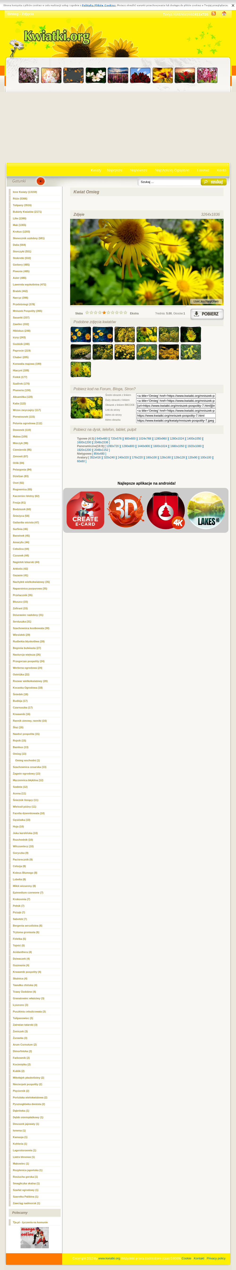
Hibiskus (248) (22, 330)
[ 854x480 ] (99, 453)
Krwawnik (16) (21, 714)
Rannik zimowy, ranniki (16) (30, 720)
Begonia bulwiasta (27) (27, 648)
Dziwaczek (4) (21, 958)
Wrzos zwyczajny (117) (27, 410)
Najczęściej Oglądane (172, 170)
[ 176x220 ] (137, 457)
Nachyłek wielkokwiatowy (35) (31, 581)
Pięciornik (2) (21, 1090)
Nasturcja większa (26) (27, 654)
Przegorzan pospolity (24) (29, 661)
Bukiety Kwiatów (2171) (27, 211)
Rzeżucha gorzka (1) (25, 1176)
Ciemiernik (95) (22, 449)
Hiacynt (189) (21, 370)
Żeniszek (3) (20, 1031)
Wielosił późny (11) (24, 806)
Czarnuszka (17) (23, 707)
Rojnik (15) (19, 740)
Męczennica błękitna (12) (28, 780)
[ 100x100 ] (206, 457)
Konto (221, 170)
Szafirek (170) (21, 383)
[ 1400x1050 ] (194, 438)
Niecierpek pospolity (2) (27, 1084)
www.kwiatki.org (109, 1258)
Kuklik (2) (19, 1071)
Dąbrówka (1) (21, 1110)
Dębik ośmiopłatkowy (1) (28, 1117)
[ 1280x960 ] (160, 438)
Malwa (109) (20, 436)
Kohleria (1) (20, 1143)
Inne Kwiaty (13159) (25, 191)
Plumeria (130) (22, 390)
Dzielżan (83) (21, 476)
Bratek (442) (20, 291)
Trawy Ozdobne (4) (24, 991)
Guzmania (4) (21, 965)
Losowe (203, 170)
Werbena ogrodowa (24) (27, 667)
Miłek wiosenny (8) (24, 886)
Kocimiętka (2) (22, 1064)
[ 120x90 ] (192, 457)
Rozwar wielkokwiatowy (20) (30, 681)
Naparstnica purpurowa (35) (30, 588)
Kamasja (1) (20, 1137)
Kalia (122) (19, 403)
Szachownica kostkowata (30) (31, 628)
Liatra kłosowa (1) (24, 1157)
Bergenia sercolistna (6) (27, 925)
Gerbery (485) (21, 264)
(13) (19, 753)
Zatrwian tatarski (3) (25, 1024)
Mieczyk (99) (20, 443)
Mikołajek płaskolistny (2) (28, 1077)
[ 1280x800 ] (128, 446)
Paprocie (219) (22, 350)
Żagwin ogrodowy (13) (26, 773)
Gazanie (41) (20, 575)
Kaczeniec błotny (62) (26, 496)
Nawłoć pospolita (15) (26, 733)
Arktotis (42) (20, 568)
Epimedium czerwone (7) (28, 892)
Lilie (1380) (19, 218)
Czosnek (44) (21, 555)
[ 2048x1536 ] (101, 442)
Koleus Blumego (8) (25, 872)
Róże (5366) (20, 198)
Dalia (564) (19, 244)
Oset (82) (18, 482)
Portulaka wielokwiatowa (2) (30, 1097)
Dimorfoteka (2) (22, 1051)
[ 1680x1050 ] (177, 446)
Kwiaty (96, 170)
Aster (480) (19, 277)
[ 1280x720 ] (112, 446)
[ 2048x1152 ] (101, 450)
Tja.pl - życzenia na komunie (30, 1222)
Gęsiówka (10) (21, 819)
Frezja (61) (19, 502)
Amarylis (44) (21, 542)
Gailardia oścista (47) (26, 522)
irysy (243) (19, 337)
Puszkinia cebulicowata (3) (29, 1011)
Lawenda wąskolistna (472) (29, 284)
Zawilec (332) (21, 324)
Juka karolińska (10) (25, 833)
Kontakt (199, 1258)
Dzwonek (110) (22, 429)
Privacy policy (216, 1258)
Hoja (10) (18, 826)
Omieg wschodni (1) (27, 760)
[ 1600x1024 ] (160, 446)
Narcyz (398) (20, 297)
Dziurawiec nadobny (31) (28, 615)
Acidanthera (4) (22, 952)
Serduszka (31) (22, 621)
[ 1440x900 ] (144, 446)
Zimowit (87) (20, 456)
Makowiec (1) (21, 1163)
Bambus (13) (21, 747)
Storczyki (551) (22, 251)
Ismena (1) (19, 1130)
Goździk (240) (21, 344)
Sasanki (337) (21, 317)
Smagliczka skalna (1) (26, 1183)
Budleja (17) (20, 700)
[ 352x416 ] (95, 457)
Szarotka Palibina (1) (25, 1196)
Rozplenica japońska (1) (27, 1170)
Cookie (186, 1258)
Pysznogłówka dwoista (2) (29, 1104)
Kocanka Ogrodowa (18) (28, 687)
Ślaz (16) (18, 727)
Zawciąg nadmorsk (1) (26, 1203)
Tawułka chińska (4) (25, 985)
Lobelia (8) (19, 879)
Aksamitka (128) (23, 396)
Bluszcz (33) (20, 601)
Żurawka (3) (20, 1038)
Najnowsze (139, 170)
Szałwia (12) (20, 786)
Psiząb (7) (19, 912)
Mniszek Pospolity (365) (27, 310)
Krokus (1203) (21, 231)
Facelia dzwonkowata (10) (29, 813)
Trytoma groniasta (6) (26, 932)
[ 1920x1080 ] (194, 446)
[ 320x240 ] (109, 457)
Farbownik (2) (21, 1057)
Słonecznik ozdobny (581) (29, 238)
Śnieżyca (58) (21, 515)
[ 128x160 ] (165, 457)
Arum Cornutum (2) (25, 1044)
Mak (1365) (19, 225)
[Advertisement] (118, 127)
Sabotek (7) (20, 919)
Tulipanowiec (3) (23, 1018)
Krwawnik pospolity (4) (27, 971)
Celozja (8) (19, 866)
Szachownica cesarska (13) (29, 767)
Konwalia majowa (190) (27, 363)
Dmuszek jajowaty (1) (26, 1123)
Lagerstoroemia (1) (24, 1150)
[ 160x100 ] (151, 457)
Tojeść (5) (19, 945)
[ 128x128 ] (179, 457)
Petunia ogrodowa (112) (27, 423)
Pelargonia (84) (22, 469)
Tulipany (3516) (22, 205)
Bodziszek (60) (22, 509)
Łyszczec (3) (20, 1004)
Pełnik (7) (19, 905)
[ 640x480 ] (102, 438)
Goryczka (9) (21, 852)
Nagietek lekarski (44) (26, 562)
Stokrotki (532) (22, 258)
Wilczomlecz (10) (23, 846)
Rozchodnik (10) (23, 839)
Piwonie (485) (21, 271)
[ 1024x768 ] (145, 438)
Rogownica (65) (22, 489)
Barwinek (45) (21, 535)
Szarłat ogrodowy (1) (25, 1190)
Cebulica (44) (21, 548)
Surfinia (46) (20, 529)
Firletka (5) (19, 938)
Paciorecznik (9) (23, 859)
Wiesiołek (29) (21, 634)
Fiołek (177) (20, 377)
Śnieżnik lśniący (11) (25, 800)
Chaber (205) (21, 357)
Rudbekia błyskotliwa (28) (29, 641)
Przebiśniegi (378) (24, 304)
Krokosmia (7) (21, 899)
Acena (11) (19, 793)
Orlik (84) (18, 462)
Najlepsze (114, 170)
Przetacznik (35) (23, 595)
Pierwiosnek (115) (24, 416)
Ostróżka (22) (21, 674)
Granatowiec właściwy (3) (28, 998)
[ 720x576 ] (116, 438)
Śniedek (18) (20, 694)
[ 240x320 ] (123, 457)
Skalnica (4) (20, 978)
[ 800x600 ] (130, 438)
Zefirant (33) (20, 608)
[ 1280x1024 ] (176, 438)
